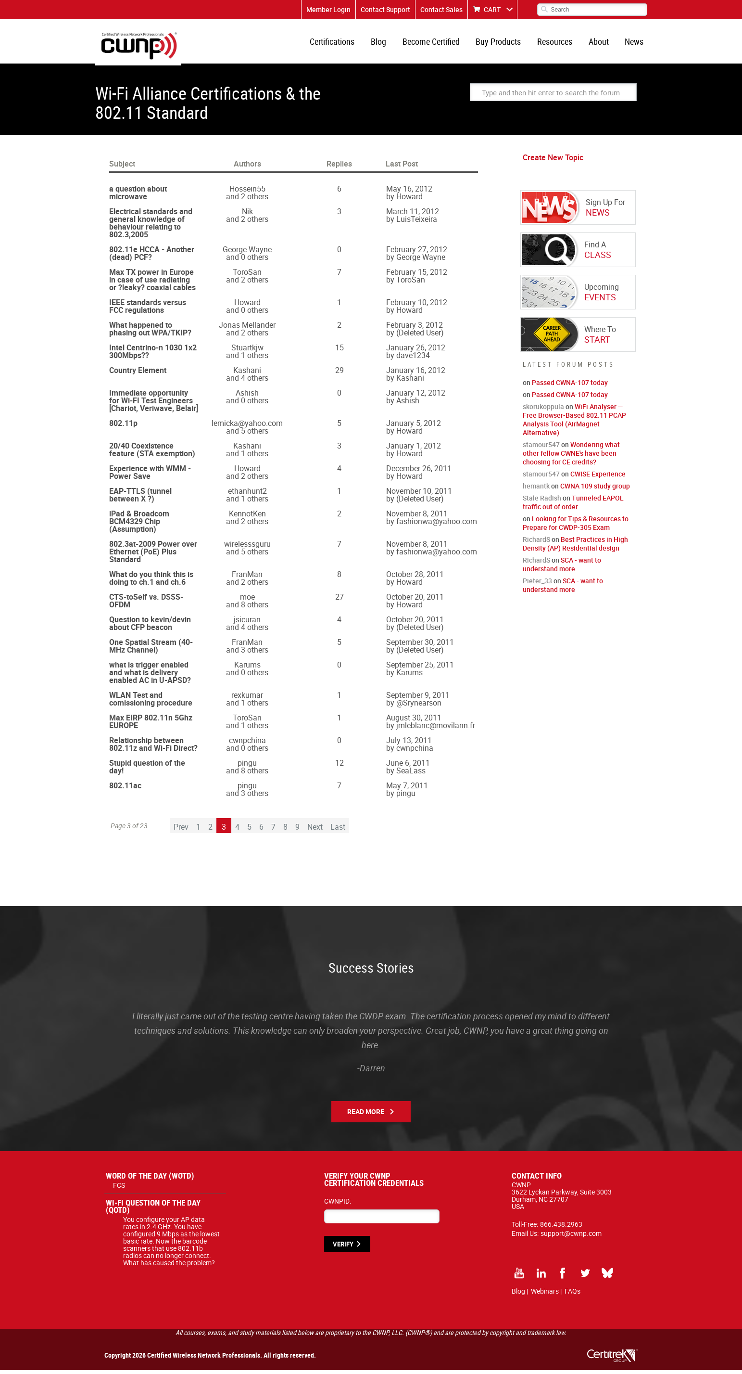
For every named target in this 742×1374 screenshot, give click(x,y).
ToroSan (247, 275)
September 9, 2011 (418, 698)
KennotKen (247, 517)
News (635, 43)
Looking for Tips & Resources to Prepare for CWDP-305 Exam (576, 527)
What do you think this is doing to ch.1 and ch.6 (151, 582)
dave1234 (413, 359)
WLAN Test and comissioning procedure (150, 702)
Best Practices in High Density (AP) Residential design (575, 547)
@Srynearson (418, 706)
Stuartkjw (247, 351)
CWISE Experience (598, 477)
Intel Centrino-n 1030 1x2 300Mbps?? (153, 355)
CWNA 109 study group (595, 489)
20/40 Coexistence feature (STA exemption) (152, 453)
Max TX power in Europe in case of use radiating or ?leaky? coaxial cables (152, 283)
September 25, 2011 (420, 668)
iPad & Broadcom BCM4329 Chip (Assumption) (139, 525)
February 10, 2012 (416, 306)
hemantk (536, 489)
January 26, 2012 (415, 351)
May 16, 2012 (409, 192)
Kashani (247, 374)
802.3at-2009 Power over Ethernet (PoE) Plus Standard (153, 555)
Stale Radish (542, 501)
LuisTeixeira (416, 223)
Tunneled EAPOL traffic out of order (573, 506)
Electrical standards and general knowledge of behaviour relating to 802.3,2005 (150, 227)
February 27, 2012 (416, 253)
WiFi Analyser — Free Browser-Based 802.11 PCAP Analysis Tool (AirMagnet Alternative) (574, 423)
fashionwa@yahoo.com (436, 525)
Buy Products (503, 43)
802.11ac (125, 789)
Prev (181, 830)
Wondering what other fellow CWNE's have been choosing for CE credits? (571, 457)
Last (337, 830)
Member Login (328, 9)
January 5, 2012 (413, 427)
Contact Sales (441, 9)
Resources (558, 43)
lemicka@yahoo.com (247, 427)
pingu (247, 766)
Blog (385, 43)
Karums (247, 668)
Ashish (247, 396)
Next (315, 830)
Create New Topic (553, 161)
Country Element (137, 374)
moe (247, 600)
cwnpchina (247, 744)
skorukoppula (543, 410)
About (601, 43)
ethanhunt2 (247, 494)
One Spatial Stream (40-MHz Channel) (151, 650)
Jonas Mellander (247, 328)
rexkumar (247, 698)
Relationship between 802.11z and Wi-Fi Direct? (153, 748)
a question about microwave (138, 196)
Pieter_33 (537, 584)
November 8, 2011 (417, 517)
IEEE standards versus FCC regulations (147, 310)
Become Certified (436, 43)
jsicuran (247, 623)
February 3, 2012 (414, 328)
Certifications (340, 43)
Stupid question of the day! (147, 770)
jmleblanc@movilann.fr (435, 729)
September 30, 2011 (420, 646)
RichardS (536, 543)
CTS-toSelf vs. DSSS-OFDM (146, 604)
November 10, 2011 (419, 494)
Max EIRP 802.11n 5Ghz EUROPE (150, 725)
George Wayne (247, 253)
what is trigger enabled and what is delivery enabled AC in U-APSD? (150, 676)
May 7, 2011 (407, 789)
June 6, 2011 (408, 766)
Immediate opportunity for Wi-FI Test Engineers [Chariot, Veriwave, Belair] (153, 404)
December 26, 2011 (419, 472)
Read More (365, 1115)
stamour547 (541, 448)
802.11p (123, 427)
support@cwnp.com (571, 1237)
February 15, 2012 (416, 275)
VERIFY (343, 1248)
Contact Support (385, 9)
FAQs (572, 1294)
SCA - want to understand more (562, 568)
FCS (119, 1189)
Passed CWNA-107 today (570, 386)
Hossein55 (247, 192)
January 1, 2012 (413, 449)
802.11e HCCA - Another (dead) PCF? (151, 257)
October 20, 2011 (415, 600)
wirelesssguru (247, 547)
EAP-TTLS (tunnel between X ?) (140, 498)
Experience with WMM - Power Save (150, 476)
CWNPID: (337, 1204)
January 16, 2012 (415, 374)
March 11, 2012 (412, 215)
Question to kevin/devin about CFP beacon (150, 627)
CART (492, 9)
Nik (247, 215)
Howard (409, 200)
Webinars (545, 1294)
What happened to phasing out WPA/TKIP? (150, 332)
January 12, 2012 (415, 396)
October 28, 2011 (415, 578)
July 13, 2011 (409, 744)
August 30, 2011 (413, 721)
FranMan (247, 578)
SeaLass (411, 774)
